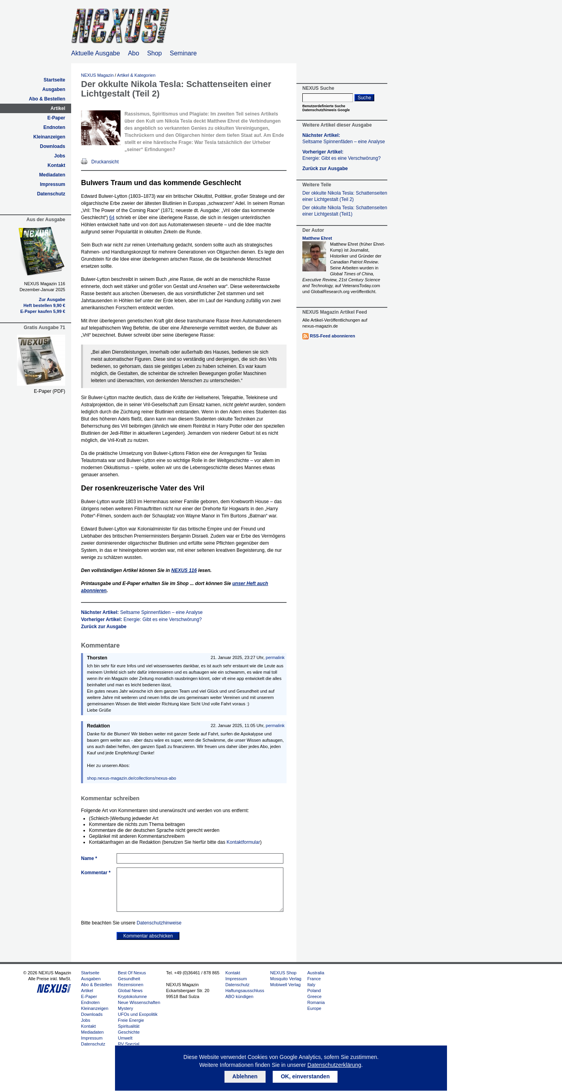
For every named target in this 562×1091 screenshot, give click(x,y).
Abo (133, 53)
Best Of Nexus (132, 972)
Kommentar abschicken (148, 936)
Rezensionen (130, 984)
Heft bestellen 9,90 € (44, 305)
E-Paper (56, 118)
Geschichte (129, 1032)
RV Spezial (128, 1044)
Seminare (183, 53)
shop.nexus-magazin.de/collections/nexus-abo (131, 778)
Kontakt (56, 165)
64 (111, 217)
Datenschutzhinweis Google (326, 110)
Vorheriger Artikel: (141, 619)
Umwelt (125, 1038)
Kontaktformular (243, 842)
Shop (154, 53)
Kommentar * (96, 872)
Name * (89, 858)
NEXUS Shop (283, 972)
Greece (314, 996)
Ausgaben (53, 89)
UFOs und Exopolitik (137, 1014)
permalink (275, 657)
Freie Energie (131, 1020)
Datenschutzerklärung (334, 1065)
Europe (314, 1008)
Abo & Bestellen (47, 99)
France (314, 978)
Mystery (125, 1008)
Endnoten (54, 127)
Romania (315, 1002)
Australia (315, 972)
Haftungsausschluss (244, 990)
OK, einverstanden (305, 1076)
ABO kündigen (239, 996)
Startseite (54, 80)
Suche (364, 97)
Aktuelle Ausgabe (95, 53)
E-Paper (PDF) (49, 391)
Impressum (52, 184)
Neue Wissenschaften (139, 1002)
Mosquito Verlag (286, 978)
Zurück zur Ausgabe (103, 626)
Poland (314, 990)
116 (184, 570)
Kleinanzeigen (49, 137)
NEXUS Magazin (97, 75)
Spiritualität (128, 1026)
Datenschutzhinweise (159, 923)
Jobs (59, 156)
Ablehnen (245, 1076)
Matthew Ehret (317, 238)
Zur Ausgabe (52, 299)
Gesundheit (129, 978)
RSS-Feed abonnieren (332, 335)
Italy (311, 984)
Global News (130, 990)
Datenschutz (51, 194)
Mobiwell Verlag (285, 984)
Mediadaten (52, 175)
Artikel (58, 108)
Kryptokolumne (132, 996)
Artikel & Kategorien (136, 75)
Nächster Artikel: (142, 612)
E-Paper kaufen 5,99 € (42, 311)
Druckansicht (105, 162)
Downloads (52, 146)
